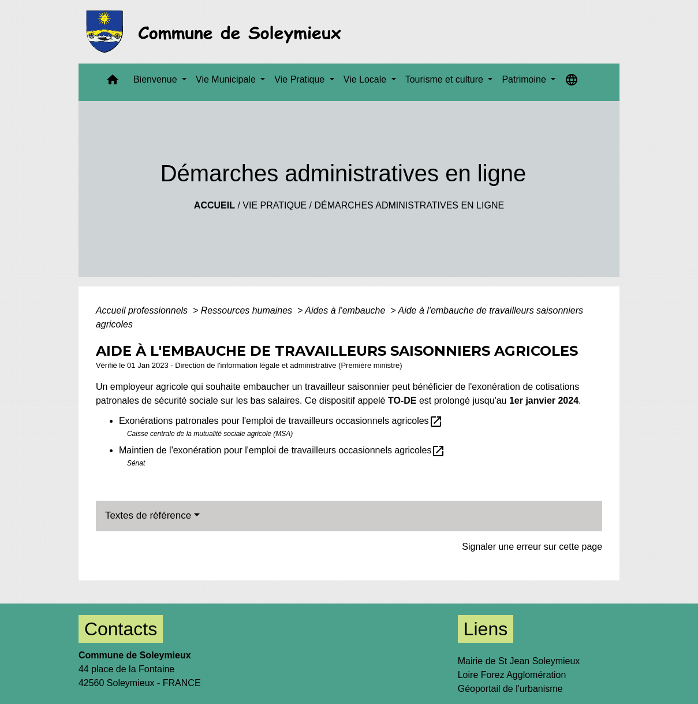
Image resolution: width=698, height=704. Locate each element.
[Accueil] (217, 32)
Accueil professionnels (143, 310)
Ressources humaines (248, 310)
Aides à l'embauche (346, 310)
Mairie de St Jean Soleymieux (519, 661)
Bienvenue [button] (156, 79)
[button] (112, 82)
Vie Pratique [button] (300, 79)
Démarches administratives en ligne (409, 205)
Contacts (120, 629)
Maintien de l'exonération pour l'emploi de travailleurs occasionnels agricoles (282, 450)
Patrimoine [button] (525, 79)
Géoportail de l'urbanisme (510, 689)
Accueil (214, 205)
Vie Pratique (274, 205)
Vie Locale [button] (366, 79)
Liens (486, 629)
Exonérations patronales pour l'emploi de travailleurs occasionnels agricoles (281, 421)
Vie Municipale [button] (227, 79)
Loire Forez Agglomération (512, 675)
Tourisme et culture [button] (445, 79)
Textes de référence (148, 515)
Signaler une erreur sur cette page (532, 547)
